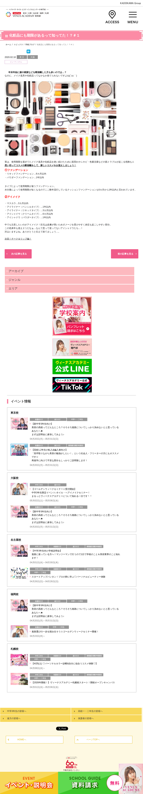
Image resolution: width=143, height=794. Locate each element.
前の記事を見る (125, 254)
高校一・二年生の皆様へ (90, 711)
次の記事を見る (19, 254)
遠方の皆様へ (13, 718)
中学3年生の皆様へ (16, 711)
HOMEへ (21, 739)
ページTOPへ (93, 739)
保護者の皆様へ (86, 718)
